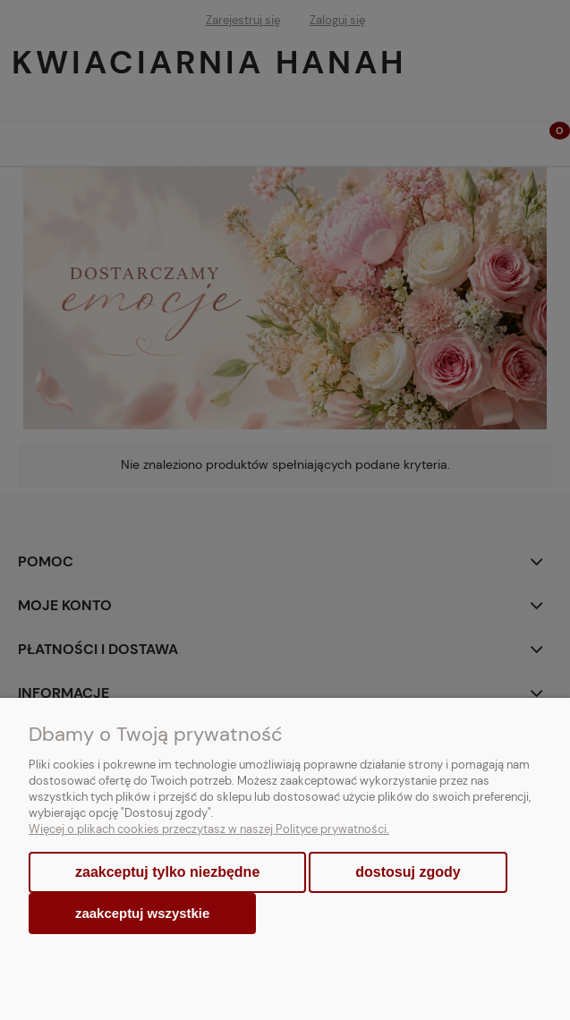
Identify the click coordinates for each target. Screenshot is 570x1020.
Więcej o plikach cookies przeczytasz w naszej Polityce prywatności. (209, 829)
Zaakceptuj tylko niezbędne (167, 872)
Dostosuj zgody (407, 872)
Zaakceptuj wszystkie (142, 913)
